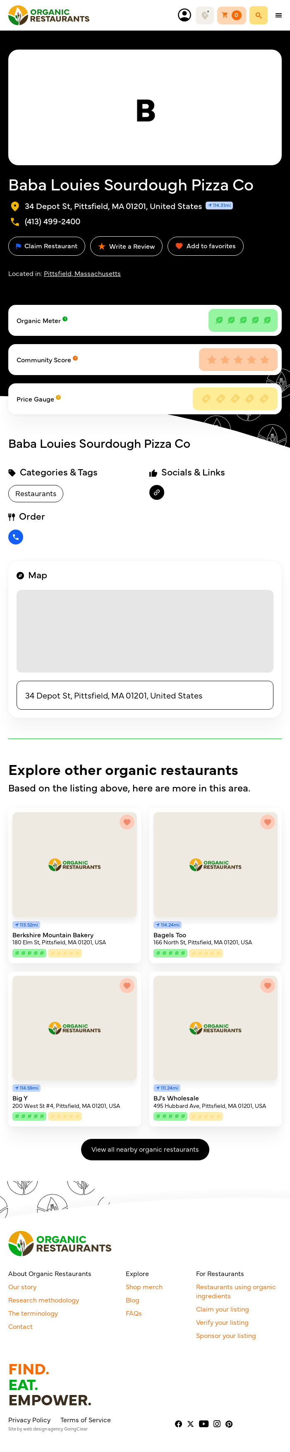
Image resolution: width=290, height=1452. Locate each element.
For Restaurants (220, 1273)
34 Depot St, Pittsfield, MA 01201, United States (113, 695)
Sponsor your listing (226, 1335)
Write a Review (126, 245)
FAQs (134, 1312)
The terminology (33, 1312)
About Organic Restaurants (49, 1273)
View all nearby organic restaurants (145, 1148)
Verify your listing (222, 1321)
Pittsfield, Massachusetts (82, 273)
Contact (20, 1326)
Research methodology (43, 1299)
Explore (137, 1273)
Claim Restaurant (46, 245)
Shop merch (144, 1286)
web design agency (43, 1428)
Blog (132, 1299)
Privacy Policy (29, 1419)
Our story (22, 1286)
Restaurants (35, 493)
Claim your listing (222, 1308)
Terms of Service (85, 1419)
